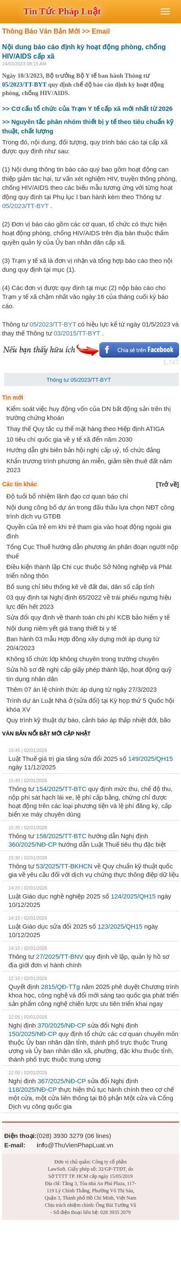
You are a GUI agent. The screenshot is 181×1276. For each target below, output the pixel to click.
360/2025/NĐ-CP (32, 844)
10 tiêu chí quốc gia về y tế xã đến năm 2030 (69, 439)
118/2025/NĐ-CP (32, 1089)
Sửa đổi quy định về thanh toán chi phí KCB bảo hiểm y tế (88, 617)
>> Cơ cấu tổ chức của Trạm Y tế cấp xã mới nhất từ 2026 (87, 108)
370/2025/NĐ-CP (62, 1025)
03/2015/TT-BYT (77, 333)
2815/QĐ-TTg (60, 986)
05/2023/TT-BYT (24, 84)
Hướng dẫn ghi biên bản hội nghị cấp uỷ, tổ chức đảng (83, 450)
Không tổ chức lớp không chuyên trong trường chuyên (82, 658)
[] (167, 484)
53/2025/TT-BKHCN (64, 866)
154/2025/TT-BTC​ (61, 788)
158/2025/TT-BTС (61, 835)
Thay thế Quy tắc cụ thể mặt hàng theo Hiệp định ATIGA (85, 428)
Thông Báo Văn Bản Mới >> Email (56, 31)
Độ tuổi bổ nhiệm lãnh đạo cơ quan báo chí (67, 496)
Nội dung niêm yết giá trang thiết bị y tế (61, 628)
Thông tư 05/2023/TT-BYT (79, 380)
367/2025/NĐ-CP (62, 1080)
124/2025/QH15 (133, 896)
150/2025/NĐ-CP (32, 1033)
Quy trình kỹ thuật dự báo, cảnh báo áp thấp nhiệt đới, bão (88, 720)
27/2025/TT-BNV (59, 956)
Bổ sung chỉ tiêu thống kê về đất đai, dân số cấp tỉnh (80, 586)
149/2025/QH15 (150, 758)
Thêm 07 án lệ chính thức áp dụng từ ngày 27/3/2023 (81, 689)
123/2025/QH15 (120, 926)
